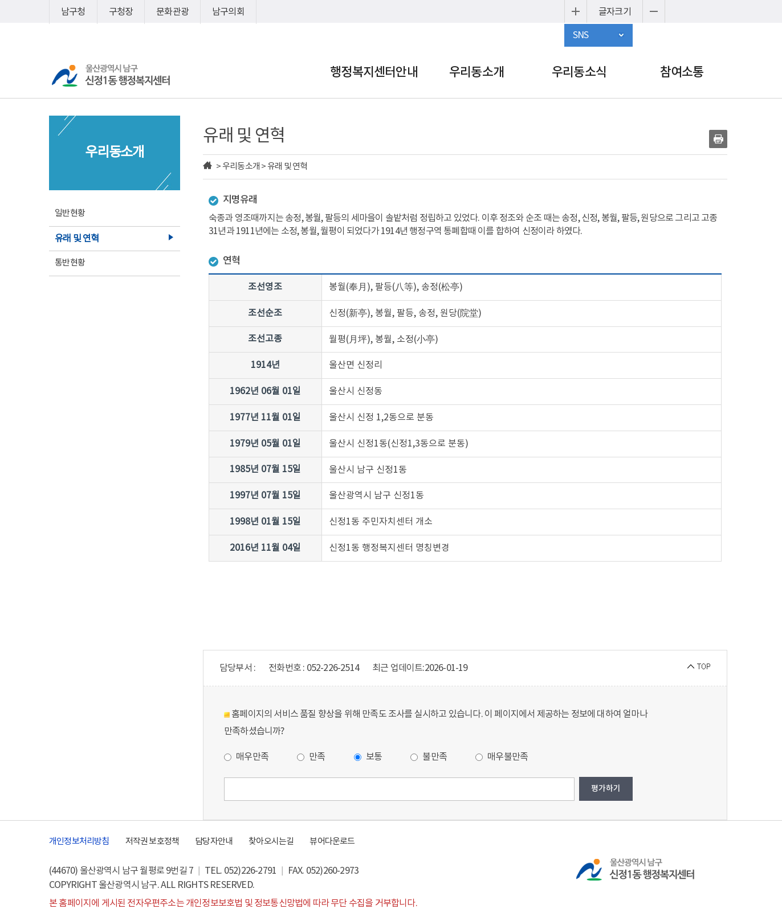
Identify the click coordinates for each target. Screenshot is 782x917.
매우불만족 (501, 757)
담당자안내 (214, 841)
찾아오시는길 (271, 841)
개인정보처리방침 (79, 841)
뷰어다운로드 (332, 841)
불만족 (428, 757)
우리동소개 (476, 72)
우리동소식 (579, 72)
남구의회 (228, 12)
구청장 (121, 12)
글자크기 (614, 12)
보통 (368, 757)
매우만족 (246, 757)
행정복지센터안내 (374, 72)
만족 (311, 757)
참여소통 (682, 72)
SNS (581, 35)
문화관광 (172, 12)
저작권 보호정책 (152, 841)
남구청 (73, 12)
